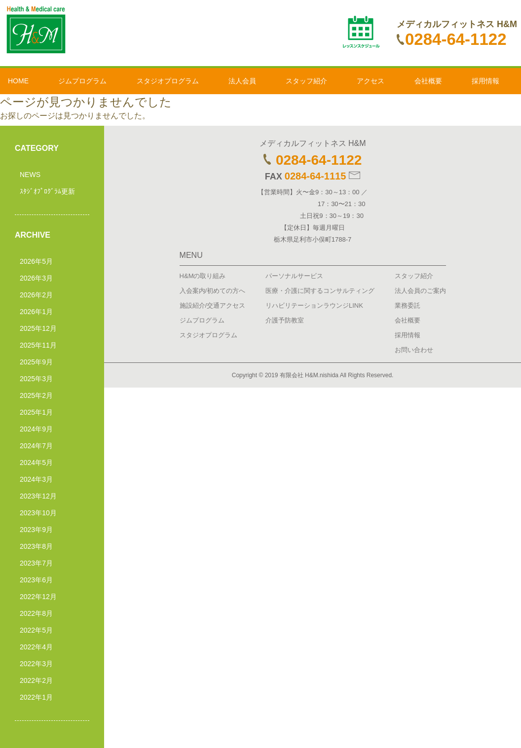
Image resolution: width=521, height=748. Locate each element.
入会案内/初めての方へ (213, 290)
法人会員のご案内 (420, 290)
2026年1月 (36, 312)
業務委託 (407, 305)
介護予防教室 (284, 320)
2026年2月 (36, 295)
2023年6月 (36, 580)
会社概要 (428, 81)
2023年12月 (38, 496)
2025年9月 (36, 362)
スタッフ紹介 (306, 81)
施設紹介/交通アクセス (213, 305)
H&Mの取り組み (203, 276)
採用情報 (485, 81)
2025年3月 (36, 379)
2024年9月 (36, 429)
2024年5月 (36, 462)
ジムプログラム (82, 81)
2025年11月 (38, 345)
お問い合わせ (414, 350)
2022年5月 (36, 630)
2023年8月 (36, 546)
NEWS (30, 174)
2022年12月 (38, 597)
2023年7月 (36, 563)
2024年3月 (36, 479)
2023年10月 (38, 513)
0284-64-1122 (452, 39)
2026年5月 (36, 261)
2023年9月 (36, 530)
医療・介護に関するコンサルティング (319, 290)
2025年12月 (38, 328)
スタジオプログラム (168, 81)
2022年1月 (36, 697)
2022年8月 (36, 613)
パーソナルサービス (294, 276)
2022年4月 (36, 647)
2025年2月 (36, 395)
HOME (18, 81)
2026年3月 (36, 278)
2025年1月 (36, 412)
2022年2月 (36, 680)
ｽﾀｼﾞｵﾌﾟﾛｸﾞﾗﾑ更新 (47, 191)
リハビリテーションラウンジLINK (314, 305)
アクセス (370, 81)
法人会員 (242, 81)
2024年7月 (36, 446)
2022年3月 (36, 664)
